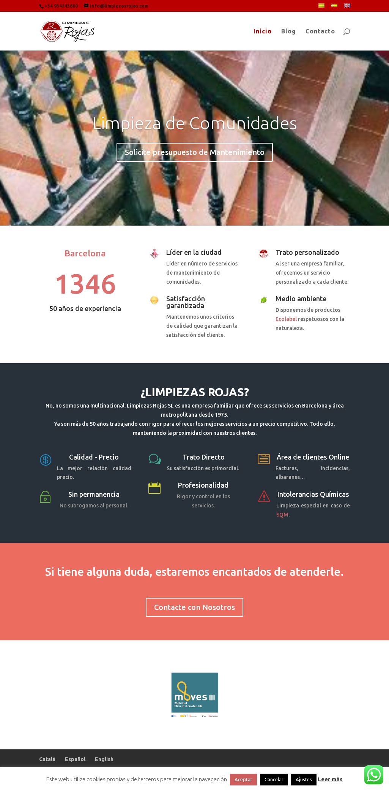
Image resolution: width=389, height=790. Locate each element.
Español (75, 759)
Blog (288, 31)
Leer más (330, 779)
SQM (282, 515)
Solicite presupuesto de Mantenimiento (195, 157)
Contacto (320, 31)
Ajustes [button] (304, 779)
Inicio (263, 31)
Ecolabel (286, 319)
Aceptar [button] (243, 779)
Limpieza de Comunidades (194, 128)
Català (47, 759)
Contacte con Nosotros (194, 607)
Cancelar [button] (274, 779)
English (104, 759)
